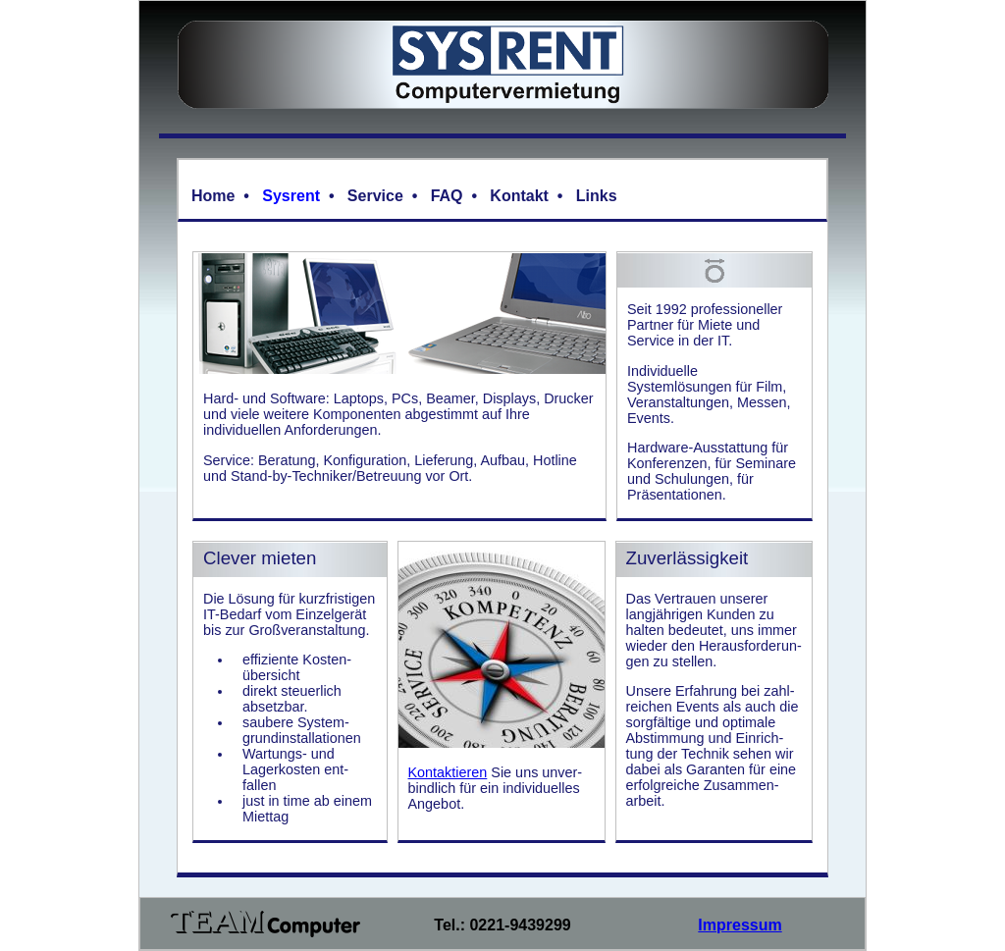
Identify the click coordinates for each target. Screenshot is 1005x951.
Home (213, 195)
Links (596, 195)
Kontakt (519, 195)
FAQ (447, 195)
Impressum (739, 925)
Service (375, 195)
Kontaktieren (448, 772)
